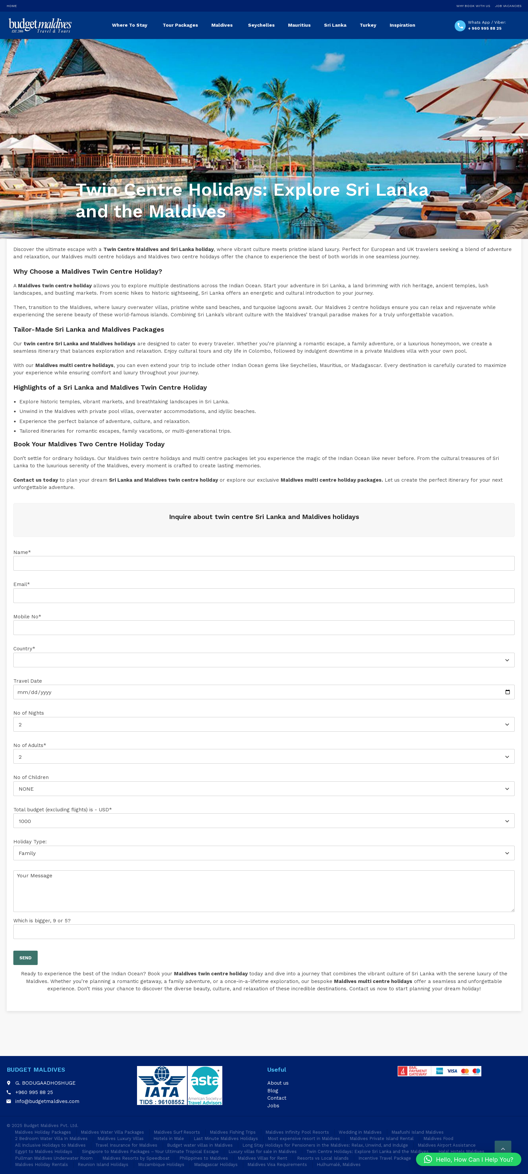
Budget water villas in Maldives (200, 1145)
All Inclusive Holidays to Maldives (50, 1145)
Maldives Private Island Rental (382, 1138)
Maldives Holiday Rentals (41, 1164)
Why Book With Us (473, 6)
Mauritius (299, 25)
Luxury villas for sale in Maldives (262, 1151)
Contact (276, 1098)
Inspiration (402, 25)
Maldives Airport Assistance (447, 1145)
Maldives (222, 25)
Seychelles (261, 25)
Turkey (368, 25)
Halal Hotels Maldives (461, 1151)
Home (12, 6)
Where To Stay (129, 25)
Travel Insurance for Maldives (126, 1145)
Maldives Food (438, 1138)
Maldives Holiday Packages (43, 1132)
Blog (272, 1091)
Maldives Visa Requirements (277, 1164)
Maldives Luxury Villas (120, 1138)
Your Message (264, 891)
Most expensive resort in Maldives (304, 1138)
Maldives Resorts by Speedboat (136, 1158)
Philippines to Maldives (203, 1158)
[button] (468, 1159)
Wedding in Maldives (360, 1132)
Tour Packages (180, 25)
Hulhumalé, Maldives (339, 1164)
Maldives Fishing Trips (233, 1132)
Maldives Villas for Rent (262, 1158)
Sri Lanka (335, 25)
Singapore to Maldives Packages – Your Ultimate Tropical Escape (150, 1151)
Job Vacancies (508, 6)
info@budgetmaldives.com (47, 1101)
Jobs (273, 1106)
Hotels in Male (168, 1138)
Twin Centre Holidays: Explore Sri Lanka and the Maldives (367, 1151)
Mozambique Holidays (161, 1164)
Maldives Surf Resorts (177, 1132)
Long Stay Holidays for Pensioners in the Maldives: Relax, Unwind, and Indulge (325, 1145)
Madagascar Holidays (216, 1164)
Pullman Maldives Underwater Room (54, 1158)
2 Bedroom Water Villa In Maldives (51, 1138)
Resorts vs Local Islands (323, 1158)
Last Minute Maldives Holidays (226, 1138)
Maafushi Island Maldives (417, 1132)
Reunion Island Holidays (103, 1164)
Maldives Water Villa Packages (112, 1132)
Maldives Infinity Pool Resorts (297, 1132)
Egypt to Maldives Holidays (43, 1151)
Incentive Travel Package (384, 1158)
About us (278, 1083)
